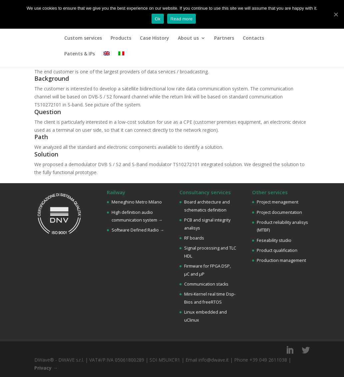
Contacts (253, 38)
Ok (158, 18)
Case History (154, 38)
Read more (182, 18)
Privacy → (46, 368)
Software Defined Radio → (138, 230)
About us (188, 38)
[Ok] (335, 14)
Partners (224, 38)
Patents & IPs (79, 54)
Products (121, 38)
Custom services (83, 38)
